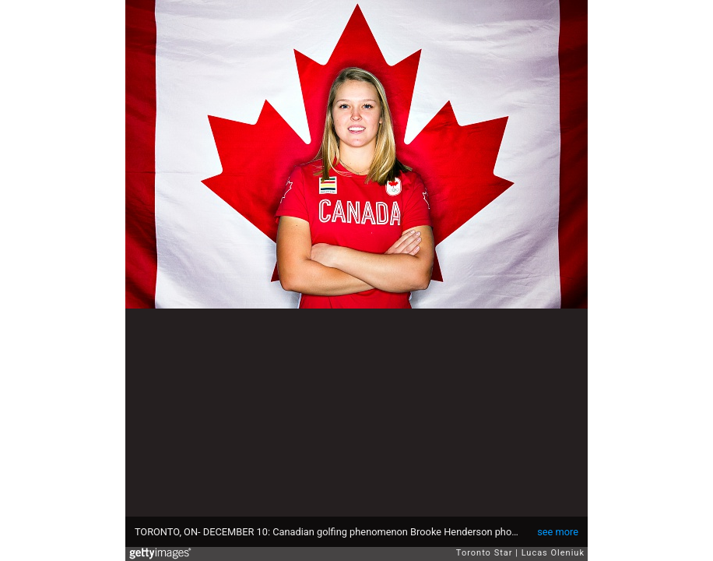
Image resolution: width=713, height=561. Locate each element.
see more (557, 532)
